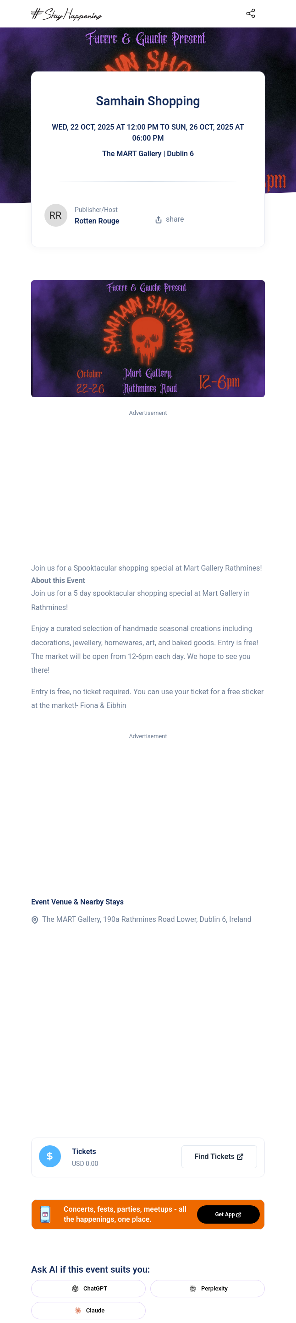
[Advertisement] (148, 487)
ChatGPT (88, 1288)
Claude (88, 1310)
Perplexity (207, 1288)
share (169, 219)
